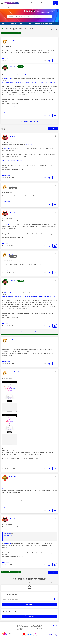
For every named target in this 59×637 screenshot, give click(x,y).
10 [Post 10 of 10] (5, 564)
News (32, 3)
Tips (37, 3)
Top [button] (55, 625)
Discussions (25, 3)
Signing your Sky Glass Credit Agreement (14, 160)
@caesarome (7, 533)
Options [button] (52, 29)
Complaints (20, 628)
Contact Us (39, 628)
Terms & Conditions (37, 625)
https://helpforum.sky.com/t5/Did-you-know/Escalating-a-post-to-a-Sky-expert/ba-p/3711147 (28, 82)
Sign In (55, 3)
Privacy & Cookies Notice (22, 626)
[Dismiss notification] (31, 7)
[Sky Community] (11, 3)
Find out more (28, 75)
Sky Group (19, 629)
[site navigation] (2, 2)
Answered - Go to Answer (11, 33)
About (42, 3)
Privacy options (20, 625)
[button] (56, 40)
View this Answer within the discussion (13, 107)
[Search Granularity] (12, 16)
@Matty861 (7, 78)
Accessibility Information (36, 626)
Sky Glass (29, 10)
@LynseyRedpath (7, 489)
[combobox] (33, 16)
